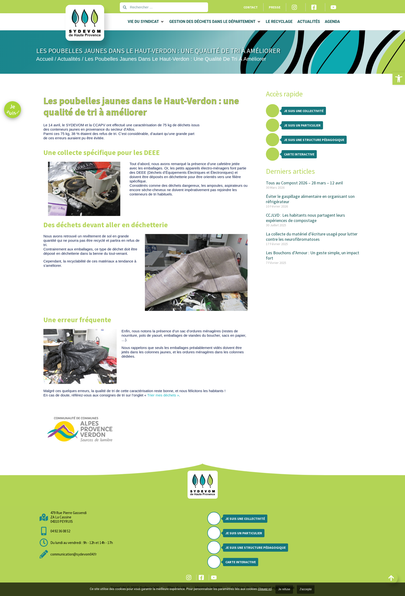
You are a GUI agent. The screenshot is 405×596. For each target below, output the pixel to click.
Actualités (68, 59)
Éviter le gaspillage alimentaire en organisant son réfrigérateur (310, 199)
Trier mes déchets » (163, 395)
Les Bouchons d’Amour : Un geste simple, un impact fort (312, 255)
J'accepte (306, 589)
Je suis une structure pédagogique (314, 140)
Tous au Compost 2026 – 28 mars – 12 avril (304, 183)
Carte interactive (299, 154)
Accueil (44, 59)
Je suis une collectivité (304, 111)
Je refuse (284, 589)
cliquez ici (264, 589)
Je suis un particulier (302, 125)
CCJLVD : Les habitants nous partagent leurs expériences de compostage (305, 217)
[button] (398, 78)
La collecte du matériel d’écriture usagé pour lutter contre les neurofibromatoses (312, 236)
